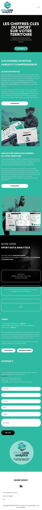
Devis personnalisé (25, 350)
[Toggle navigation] (38, 7)
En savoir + (21, 48)
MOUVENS (33, 505)
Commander (14, 103)
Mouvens (4, 376)
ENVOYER (8, 433)
